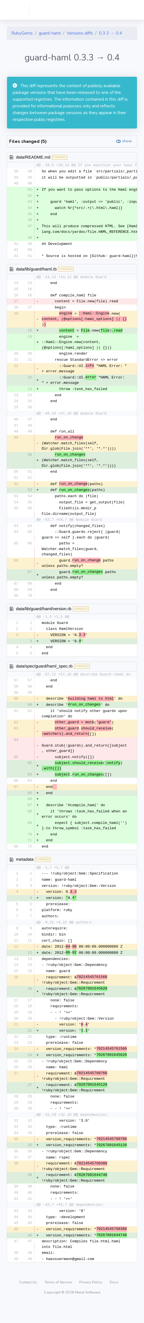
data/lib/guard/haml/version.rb (43, 615)
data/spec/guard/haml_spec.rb (44, 674)
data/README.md (33, 157)
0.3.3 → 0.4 (110, 33)
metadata (25, 870)
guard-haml (50, 33)
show (127, 141)
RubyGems (22, 33)
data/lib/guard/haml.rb (36, 271)
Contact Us (28, 1301)
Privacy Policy (91, 1301)
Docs (114, 1301)
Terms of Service (59, 1301)
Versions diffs (80, 33)
